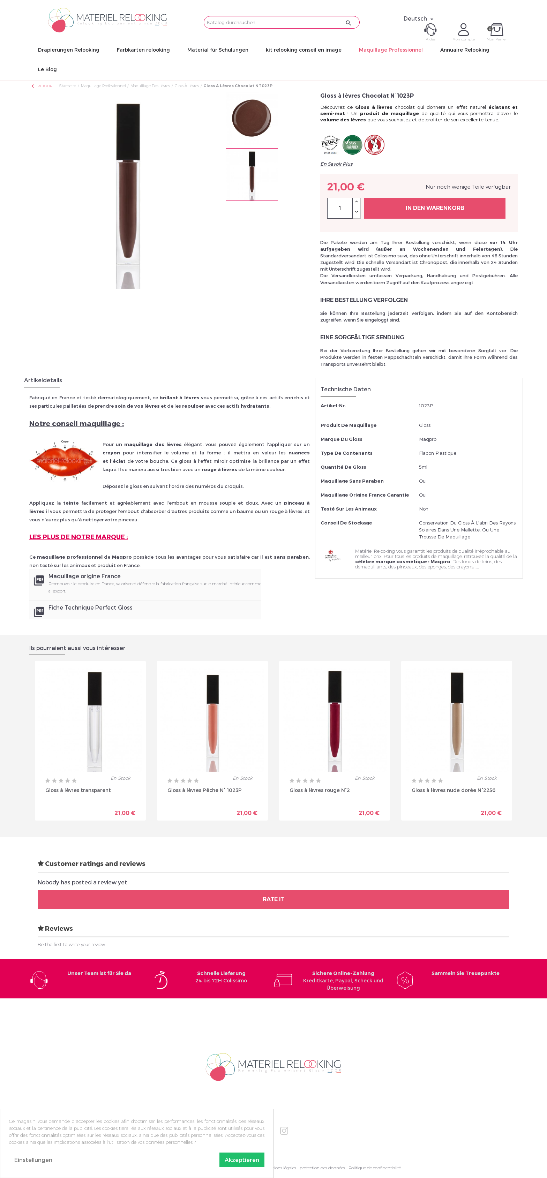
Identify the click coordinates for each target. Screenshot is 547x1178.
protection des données (322, 1167)
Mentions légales (280, 1167)
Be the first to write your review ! (72, 944)
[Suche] (282, 22)
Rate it (274, 899)
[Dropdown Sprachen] (419, 18)
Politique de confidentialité (375, 1167)
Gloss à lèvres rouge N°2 (320, 790)
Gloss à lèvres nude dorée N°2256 (453, 790)
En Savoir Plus (336, 164)
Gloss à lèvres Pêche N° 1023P (204, 790)
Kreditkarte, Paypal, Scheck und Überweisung (343, 980)
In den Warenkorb (435, 208)
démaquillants (370, 566)
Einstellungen (33, 1159)
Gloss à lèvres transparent (78, 790)
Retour (41, 86)
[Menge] (340, 208)
